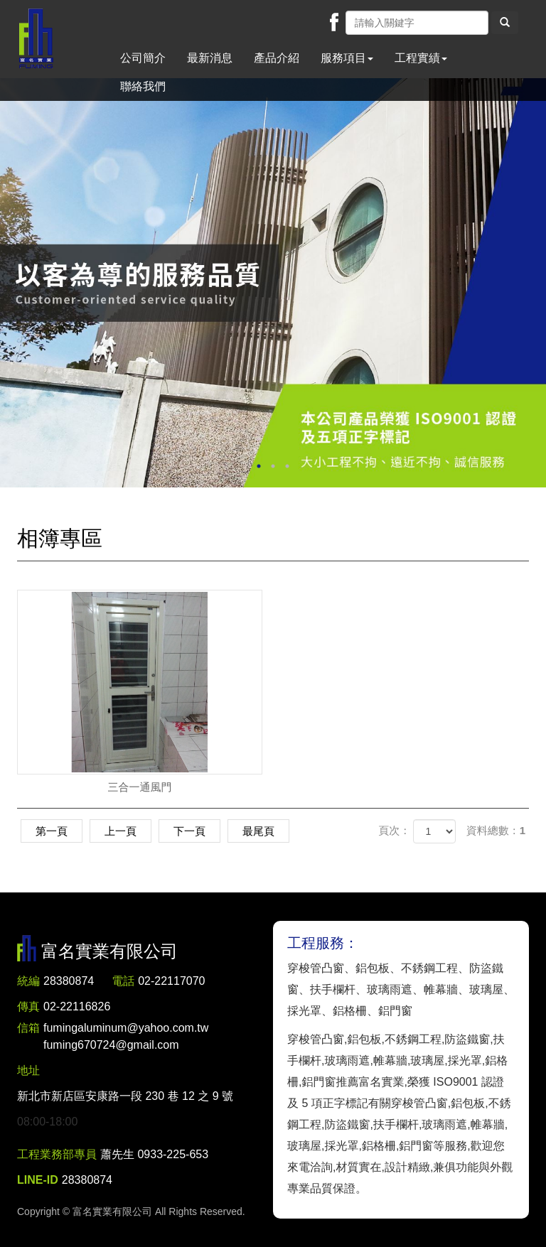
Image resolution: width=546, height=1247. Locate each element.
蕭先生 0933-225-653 (154, 1154)
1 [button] (259, 466)
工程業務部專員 (57, 1154)
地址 (28, 1070)
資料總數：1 (495, 830)
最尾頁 (258, 831)
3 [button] (287, 466)
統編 (28, 981)
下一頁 (189, 831)
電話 (123, 981)
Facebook (334, 22)
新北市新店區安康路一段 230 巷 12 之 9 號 (125, 1096)
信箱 (28, 1028)
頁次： (394, 830)
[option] (273, 282)
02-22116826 (76, 1006)
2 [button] (273, 466)
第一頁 (52, 831)
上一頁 (120, 831)
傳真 (28, 1006)
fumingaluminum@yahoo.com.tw (125, 1038)
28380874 (68, 981)
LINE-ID (37, 1180)
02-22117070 (171, 981)
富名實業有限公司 (36, 39)
